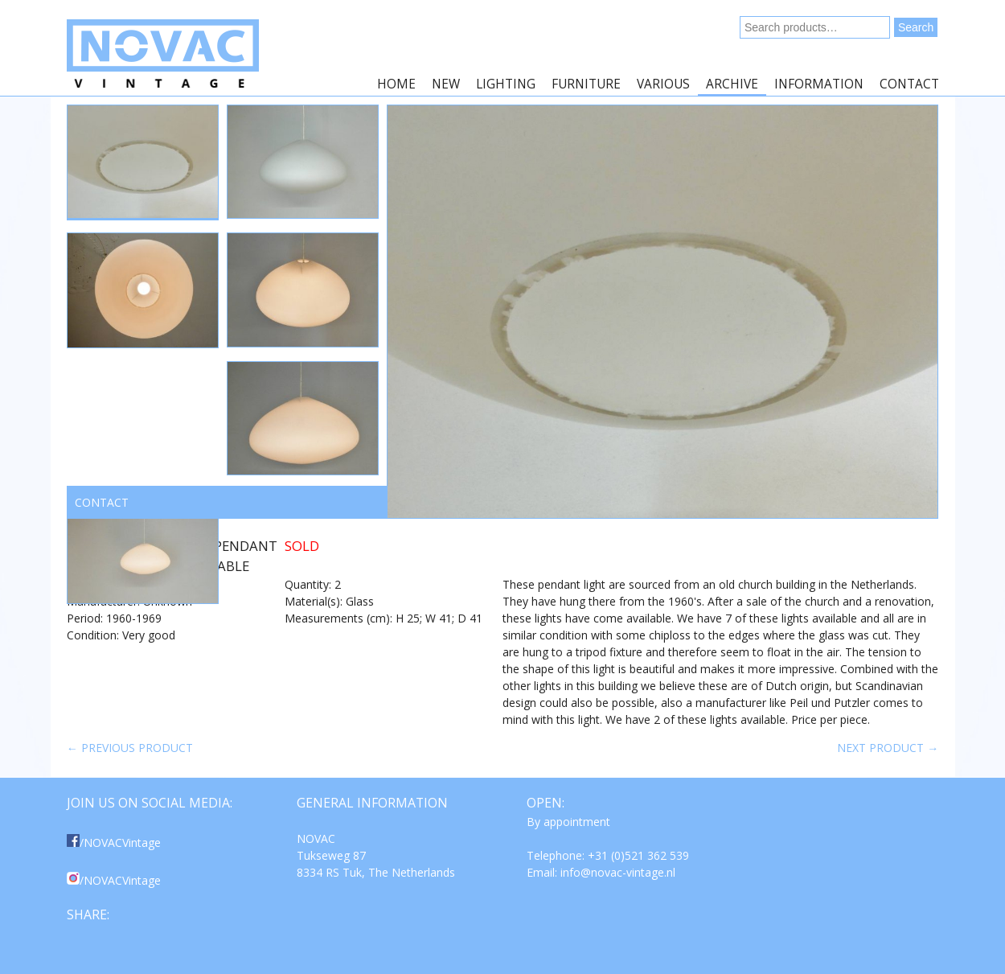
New (446, 84)
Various (663, 84)
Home (396, 84)
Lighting (505, 84)
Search (915, 27)
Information (818, 84)
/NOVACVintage (114, 842)
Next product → (887, 747)
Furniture (586, 84)
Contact (909, 84)
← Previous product (130, 747)
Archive (732, 84)
